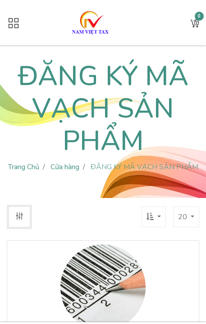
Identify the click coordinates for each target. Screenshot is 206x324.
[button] (194, 23)
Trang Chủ (23, 167)
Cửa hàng (64, 167)
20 (183, 217)
